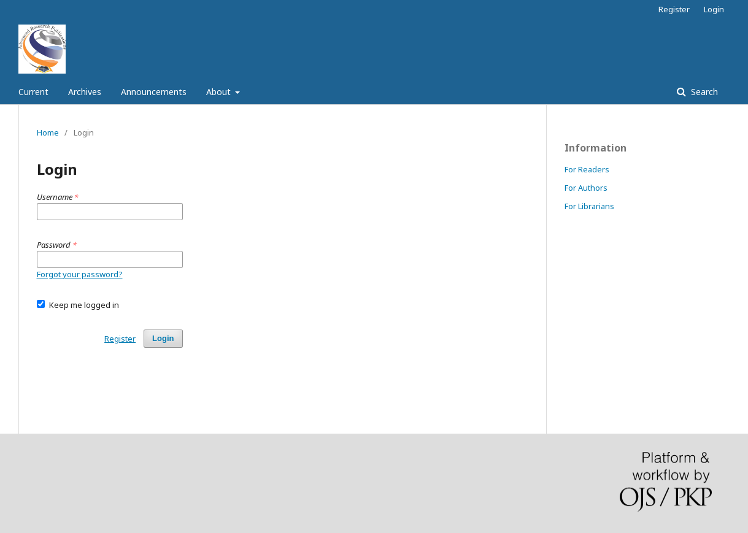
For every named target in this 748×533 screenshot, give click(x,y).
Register (674, 9)
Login (714, 9)
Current (33, 92)
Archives (84, 92)
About (219, 92)
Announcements (154, 92)
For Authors (586, 187)
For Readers (587, 169)
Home (48, 132)
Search (703, 92)
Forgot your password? (80, 274)
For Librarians (589, 206)
